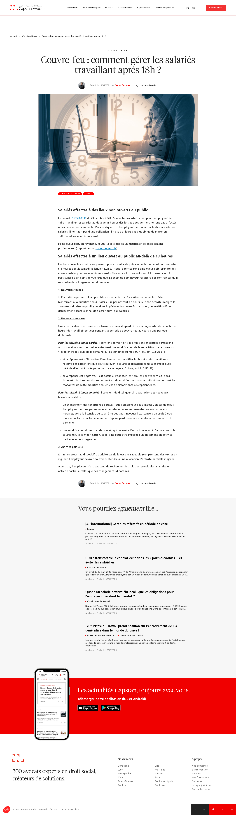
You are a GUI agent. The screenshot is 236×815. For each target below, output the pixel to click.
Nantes (159, 774)
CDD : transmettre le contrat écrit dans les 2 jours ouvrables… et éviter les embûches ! (133, 560)
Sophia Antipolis (164, 781)
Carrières (197, 781)
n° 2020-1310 (78, 218)
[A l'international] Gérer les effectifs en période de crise (126, 524)
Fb (213, 809)
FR (188, 8)
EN (193, 8)
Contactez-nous (201, 789)
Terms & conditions (70, 809)
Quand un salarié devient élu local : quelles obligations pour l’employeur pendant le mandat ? (129, 594)
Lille (157, 766)
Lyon (120, 770)
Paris (157, 778)
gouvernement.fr (105, 248)
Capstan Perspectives (164, 8)
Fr (195, 809)
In (222, 809)
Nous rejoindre (215, 8)
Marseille (160, 770)
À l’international (125, 8)
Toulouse (160, 785)
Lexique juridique (201, 785)
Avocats (196, 774)
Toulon (122, 785)
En (204, 809)
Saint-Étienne (125, 781)
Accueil (13, 36)
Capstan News (143, 8)
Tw (231, 809)
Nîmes (121, 778)
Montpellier (124, 774)
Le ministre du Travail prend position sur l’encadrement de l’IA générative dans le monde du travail (131, 628)
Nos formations (200, 778)
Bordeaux (123, 766)
